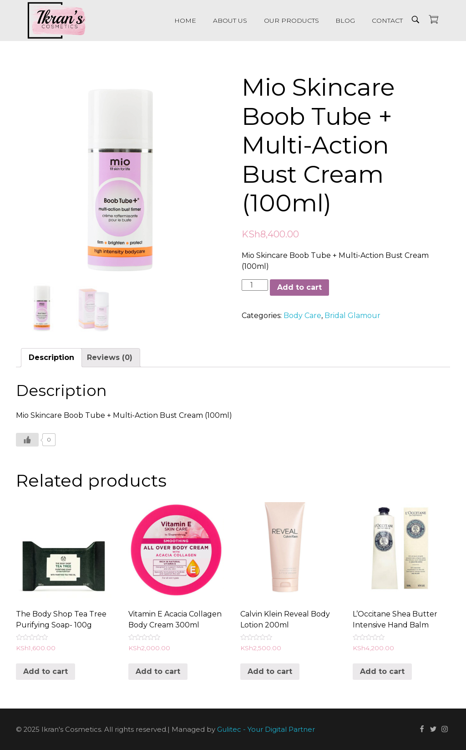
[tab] (51, 357)
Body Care (302, 315)
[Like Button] (27, 440)
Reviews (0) (109, 357)
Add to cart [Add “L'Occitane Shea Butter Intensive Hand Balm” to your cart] (382, 671)
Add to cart (299, 287)
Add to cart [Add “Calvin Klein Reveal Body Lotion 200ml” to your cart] (270, 671)
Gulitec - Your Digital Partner (266, 730)
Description (51, 357)
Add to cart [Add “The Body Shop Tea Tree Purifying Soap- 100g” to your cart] (45, 671)
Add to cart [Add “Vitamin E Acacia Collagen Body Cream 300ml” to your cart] (158, 671)
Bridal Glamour (352, 315)
